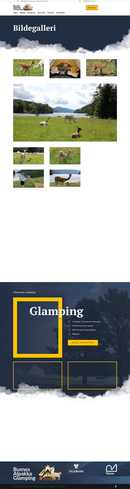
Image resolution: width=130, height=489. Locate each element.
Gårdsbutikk (60, 12)
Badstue (22, 12)
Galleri (15, 12)
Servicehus (41, 12)
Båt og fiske (31, 12)
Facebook (50, 12)
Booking (92, 7)
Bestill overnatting (83, 342)
